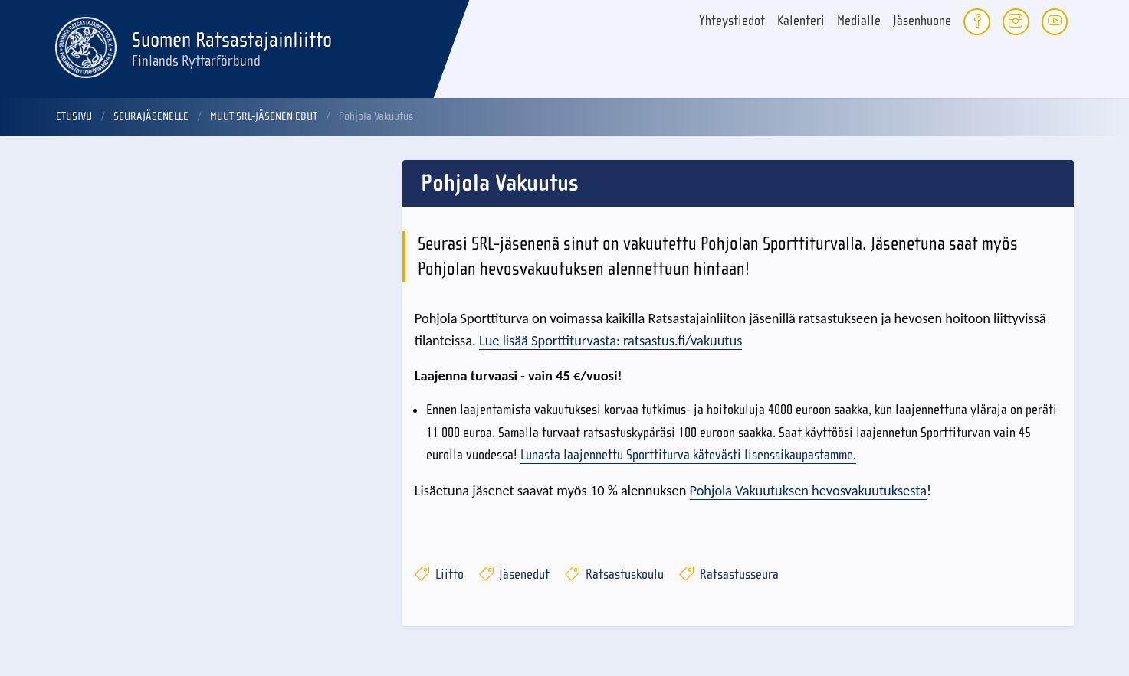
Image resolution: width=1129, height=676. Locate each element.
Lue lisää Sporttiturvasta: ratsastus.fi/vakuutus (610, 340)
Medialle (859, 21)
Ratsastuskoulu (614, 575)
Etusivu (74, 116)
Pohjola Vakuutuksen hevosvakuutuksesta (808, 490)
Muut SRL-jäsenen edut (263, 116)
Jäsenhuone (922, 21)
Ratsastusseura (729, 575)
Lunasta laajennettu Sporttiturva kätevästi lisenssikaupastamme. (688, 455)
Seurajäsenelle (151, 116)
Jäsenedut (514, 575)
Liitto (439, 575)
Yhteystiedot (732, 21)
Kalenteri (801, 21)
